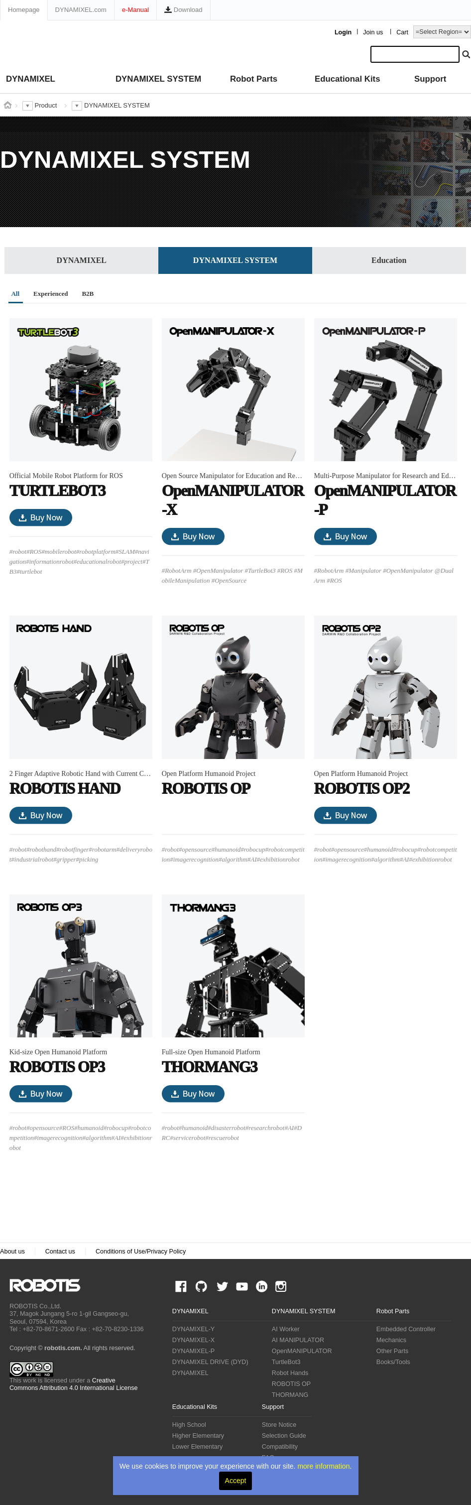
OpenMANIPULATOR (302, 1351)
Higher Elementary (198, 1435)
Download (183, 9)
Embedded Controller (406, 1329)
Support (430, 79)
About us (12, 1251)
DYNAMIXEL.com (81, 9)
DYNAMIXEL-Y (193, 1329)
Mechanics (391, 1340)
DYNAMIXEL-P (193, 1351)
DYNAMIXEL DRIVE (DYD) (210, 1362)
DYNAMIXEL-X (193, 1340)
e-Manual (135, 9)
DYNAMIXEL (30, 79)
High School (189, 1424)
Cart (402, 32)
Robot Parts (253, 79)
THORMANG (290, 1394)
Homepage (24, 9)
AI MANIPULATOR (298, 1340)
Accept (235, 1481)
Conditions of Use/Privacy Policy (141, 1251)
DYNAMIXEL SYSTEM (158, 79)
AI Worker (286, 1329)
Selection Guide (284, 1435)
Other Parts (392, 1351)
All (15, 293)
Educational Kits (347, 79)
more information (323, 1466)
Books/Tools (393, 1362)
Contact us (60, 1251)
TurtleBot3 (286, 1362)
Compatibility (280, 1446)
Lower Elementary (197, 1446)
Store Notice (279, 1424)
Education (388, 260)
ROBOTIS (49, 1285)
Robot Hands (290, 1373)
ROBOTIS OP (291, 1383)
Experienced (50, 293)
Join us (373, 32)
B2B (88, 293)
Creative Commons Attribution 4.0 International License (73, 1384)
